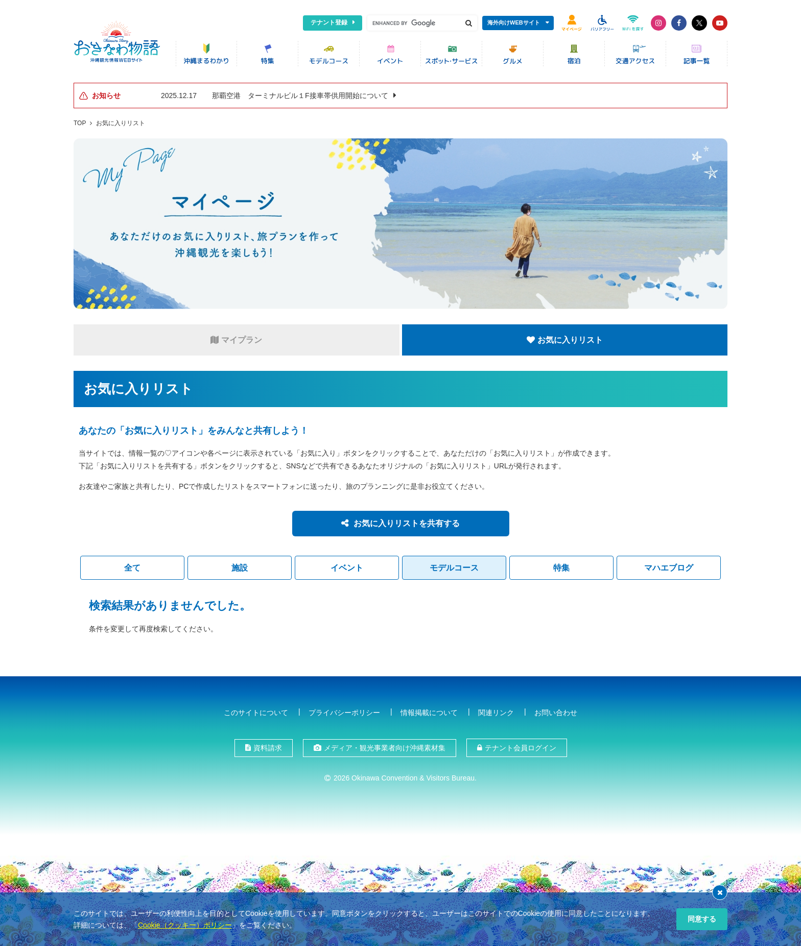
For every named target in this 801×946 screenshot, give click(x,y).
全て (132, 566)
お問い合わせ (555, 711)
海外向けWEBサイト (513, 22)
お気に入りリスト (120, 122)
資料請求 (267, 747)
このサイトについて (256, 711)
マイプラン (236, 338)
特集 (561, 566)
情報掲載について (429, 711)
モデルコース (454, 566)
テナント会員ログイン (520, 747)
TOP (80, 122)
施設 (239, 566)
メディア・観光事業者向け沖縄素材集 (384, 747)
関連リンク (496, 711)
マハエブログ (668, 566)
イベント (347, 566)
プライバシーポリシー (344, 711)
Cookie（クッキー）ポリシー (185, 925)
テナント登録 (329, 22)
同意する (702, 919)
